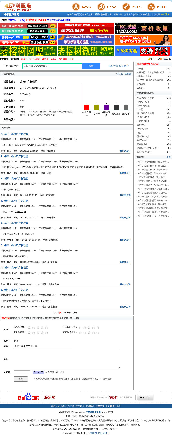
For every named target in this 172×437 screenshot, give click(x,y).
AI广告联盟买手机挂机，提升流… (153, 196)
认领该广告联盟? (124, 74)
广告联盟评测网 (10, 14)
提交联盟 (124, 65)
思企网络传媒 (143, 136)
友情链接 (100, 406)
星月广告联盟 (143, 117)
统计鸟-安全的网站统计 (148, 148)
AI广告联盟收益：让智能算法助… (153, 173)
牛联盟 (140, 109)
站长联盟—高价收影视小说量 (150, 72)
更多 (169, 157)
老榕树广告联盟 (144, 76)
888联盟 (141, 88)
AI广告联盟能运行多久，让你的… (153, 193)
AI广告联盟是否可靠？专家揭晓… (153, 181)
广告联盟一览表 (113, 406)
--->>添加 (165, 14)
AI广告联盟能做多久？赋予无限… (153, 189)
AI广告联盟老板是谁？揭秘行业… (153, 200)
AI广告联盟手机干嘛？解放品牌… (153, 166)
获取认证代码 (57, 406)
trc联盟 (140, 68)
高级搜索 (113, 65)
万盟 (139, 132)
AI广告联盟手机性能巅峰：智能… (153, 162)
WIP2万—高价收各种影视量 (150, 80)
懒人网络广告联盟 (145, 113)
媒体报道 (90, 406)
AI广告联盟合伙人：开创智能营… (153, 216)
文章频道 (80, 406)
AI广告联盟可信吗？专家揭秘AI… (153, 208)
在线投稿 (69, 406)
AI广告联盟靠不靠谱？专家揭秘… (153, 212)
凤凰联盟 (141, 125)
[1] (60, 312)
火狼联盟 (141, 84)
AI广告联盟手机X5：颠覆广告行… (154, 169)
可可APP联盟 (143, 102)
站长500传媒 (143, 140)
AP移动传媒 (142, 129)
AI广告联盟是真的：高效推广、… (153, 177)
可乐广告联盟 (143, 105)
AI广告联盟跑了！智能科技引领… (153, 185)
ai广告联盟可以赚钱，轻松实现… (153, 204)
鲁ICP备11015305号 (99, 433)
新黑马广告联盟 (144, 152)
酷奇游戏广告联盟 (145, 98)
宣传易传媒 (142, 144)
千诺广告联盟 (143, 121)
